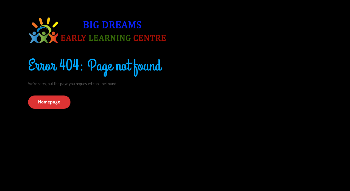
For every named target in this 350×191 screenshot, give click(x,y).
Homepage (49, 102)
